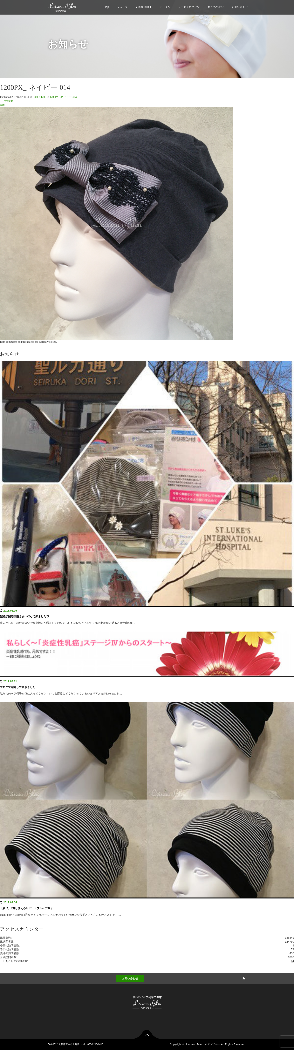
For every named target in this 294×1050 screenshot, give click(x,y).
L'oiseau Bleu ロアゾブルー (203, 1044)
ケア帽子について (189, 7)
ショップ (122, 7)
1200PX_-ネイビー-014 (63, 97)
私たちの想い (216, 7)
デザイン (165, 7)
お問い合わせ (240, 7)
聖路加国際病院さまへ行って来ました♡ (24, 616)
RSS (243, 977)
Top (107, 7)
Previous (6, 100)
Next (4, 104)
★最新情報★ (143, 7)
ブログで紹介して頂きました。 (19, 687)
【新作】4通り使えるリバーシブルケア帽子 (26, 908)
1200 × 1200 (39, 97)
